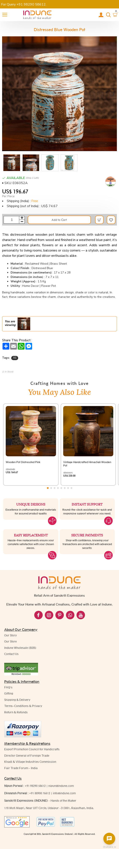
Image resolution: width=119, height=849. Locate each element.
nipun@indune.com (61, 785)
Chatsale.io (109, 847)
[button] (6, 93)
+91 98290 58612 (35, 785)
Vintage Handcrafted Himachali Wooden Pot (87, 464)
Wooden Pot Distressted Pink (23, 462)
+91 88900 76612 (39, 793)
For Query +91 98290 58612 (23, 4)
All (14, 358)
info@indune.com (64, 793)
